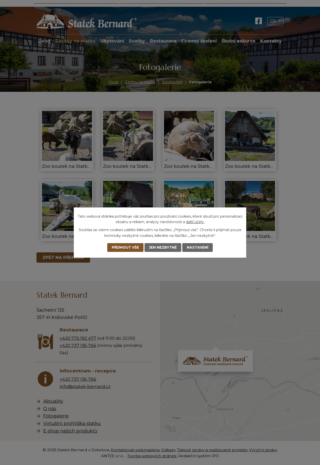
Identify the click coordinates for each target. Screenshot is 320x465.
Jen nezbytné (163, 247)
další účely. (195, 222)
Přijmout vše (125, 247)
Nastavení (198, 247)
